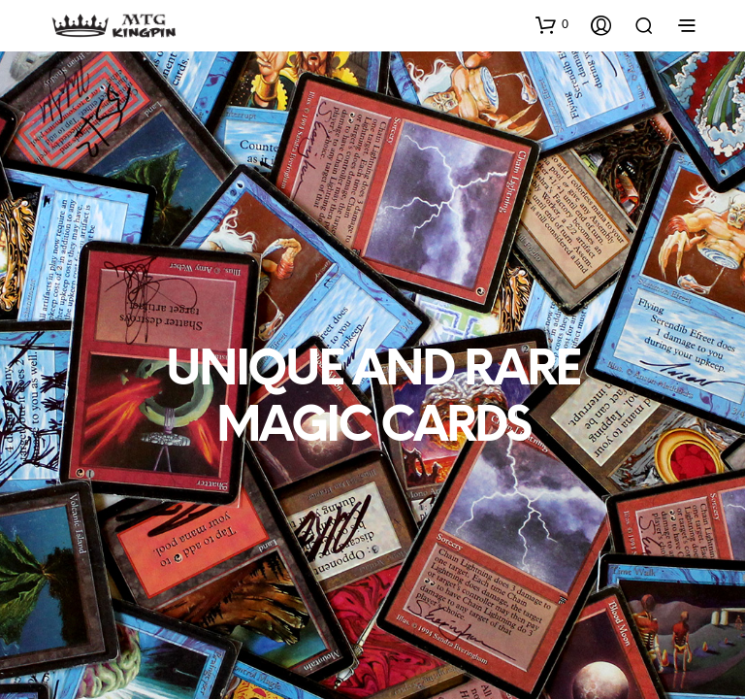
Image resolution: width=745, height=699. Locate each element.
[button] (551, 24)
